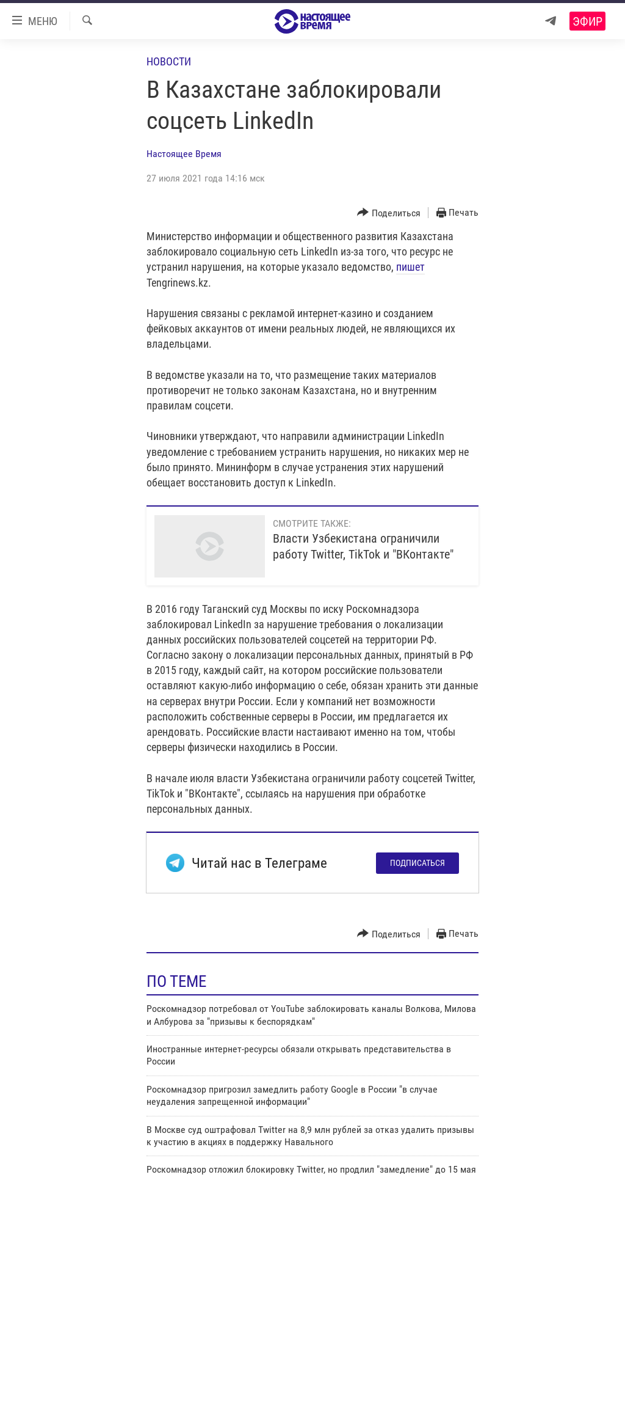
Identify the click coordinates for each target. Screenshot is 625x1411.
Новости (168, 61)
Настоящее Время (184, 153)
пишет (410, 266)
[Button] (389, 213)
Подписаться (417, 863)
